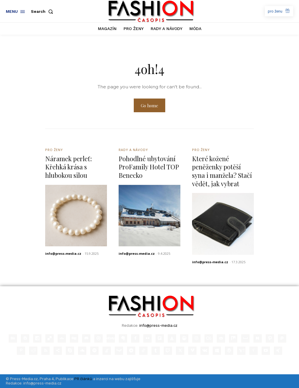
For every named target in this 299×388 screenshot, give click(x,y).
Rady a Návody (133, 149)
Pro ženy (54, 149)
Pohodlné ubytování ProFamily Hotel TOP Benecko (149, 167)
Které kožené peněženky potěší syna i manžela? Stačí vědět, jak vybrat (222, 171)
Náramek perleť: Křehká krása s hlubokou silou (68, 167)
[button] (43, 11)
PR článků (83, 379)
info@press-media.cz (63, 253)
